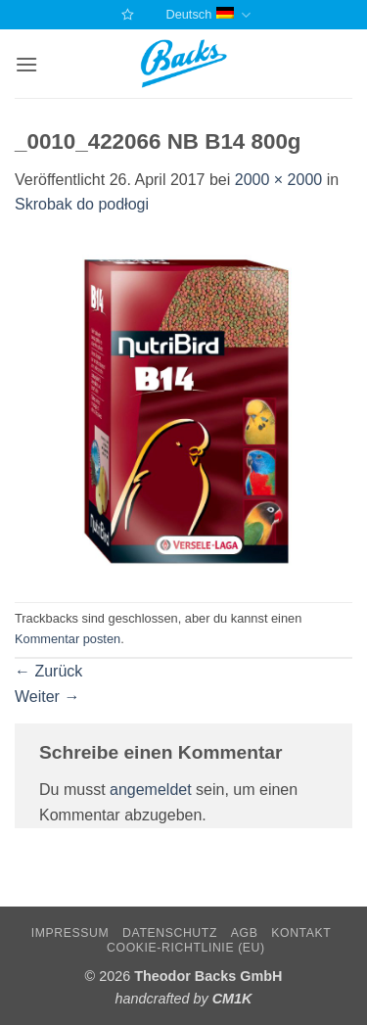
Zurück (48, 671)
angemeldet (151, 789)
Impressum (70, 933)
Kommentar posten (67, 638)
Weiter (47, 696)
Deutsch (207, 15)
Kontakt (301, 933)
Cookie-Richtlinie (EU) (186, 948)
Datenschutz (169, 933)
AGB (244, 933)
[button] (26, 64)
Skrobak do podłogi (82, 204)
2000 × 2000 (278, 179)
